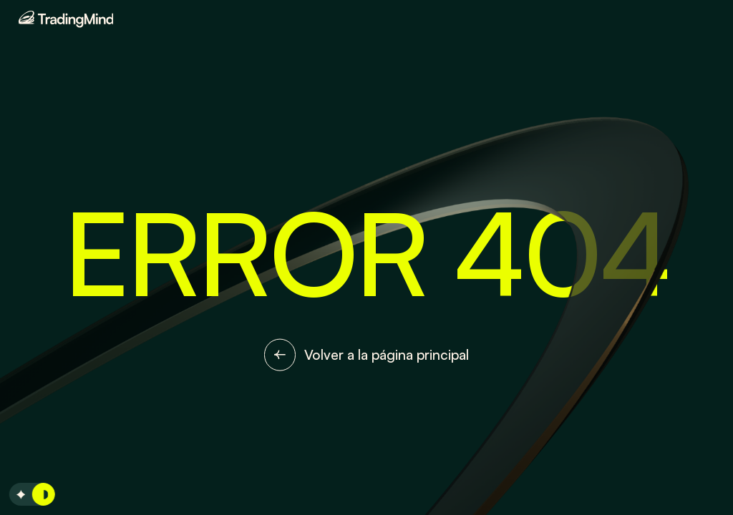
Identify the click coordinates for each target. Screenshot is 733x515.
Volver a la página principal (367, 355)
